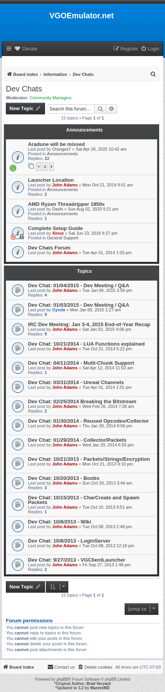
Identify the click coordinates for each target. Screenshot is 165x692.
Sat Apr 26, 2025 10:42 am (101, 149)
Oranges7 (61, 149)
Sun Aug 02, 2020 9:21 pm (93, 209)
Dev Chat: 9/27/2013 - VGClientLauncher (76, 560)
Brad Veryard (99, 683)
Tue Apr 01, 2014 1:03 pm (107, 252)
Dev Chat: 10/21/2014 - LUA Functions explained (86, 344)
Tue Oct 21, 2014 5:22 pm (107, 348)
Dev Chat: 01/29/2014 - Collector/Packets (77, 440)
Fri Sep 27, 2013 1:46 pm (106, 564)
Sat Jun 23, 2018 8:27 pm (93, 233)
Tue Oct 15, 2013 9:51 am (107, 507)
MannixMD (100, 688)
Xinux (58, 233)
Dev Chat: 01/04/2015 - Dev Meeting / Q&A (78, 285)
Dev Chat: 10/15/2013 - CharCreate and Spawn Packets (83, 500)
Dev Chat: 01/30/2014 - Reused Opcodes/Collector (88, 421)
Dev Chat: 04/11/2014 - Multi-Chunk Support (81, 363)
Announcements (62, 153)
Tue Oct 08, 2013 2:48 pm (107, 526)
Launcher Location (51, 180)
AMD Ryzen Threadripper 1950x (66, 204)
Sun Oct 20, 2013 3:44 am (107, 483)
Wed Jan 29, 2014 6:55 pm (108, 445)
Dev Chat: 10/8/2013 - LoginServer (69, 541)
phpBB (62, 679)
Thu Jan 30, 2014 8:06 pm (107, 425)
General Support (62, 237)
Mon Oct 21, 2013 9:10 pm (107, 464)
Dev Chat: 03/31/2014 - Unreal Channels (76, 382)
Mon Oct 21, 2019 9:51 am (107, 185)
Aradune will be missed (56, 144)
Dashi (57, 209)
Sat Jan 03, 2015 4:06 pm (106, 329)
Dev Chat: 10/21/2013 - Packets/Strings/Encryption (89, 459)
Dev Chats (24, 88)
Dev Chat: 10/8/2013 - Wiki (59, 522)
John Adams (65, 185)
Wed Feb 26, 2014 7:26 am (108, 406)
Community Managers (51, 97)
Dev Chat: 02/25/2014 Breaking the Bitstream (82, 401)
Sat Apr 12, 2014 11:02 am (107, 367)
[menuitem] (150, 49)
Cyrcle (58, 309)
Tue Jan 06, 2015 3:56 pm (107, 290)
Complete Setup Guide (55, 228)
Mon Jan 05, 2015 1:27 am (95, 309)
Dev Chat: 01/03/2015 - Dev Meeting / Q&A (78, 305)
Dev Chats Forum (49, 248)
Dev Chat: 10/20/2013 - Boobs (63, 478)
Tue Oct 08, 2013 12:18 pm (108, 545)
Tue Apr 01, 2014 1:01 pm (107, 387)
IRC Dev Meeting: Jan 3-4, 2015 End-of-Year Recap (89, 324)
